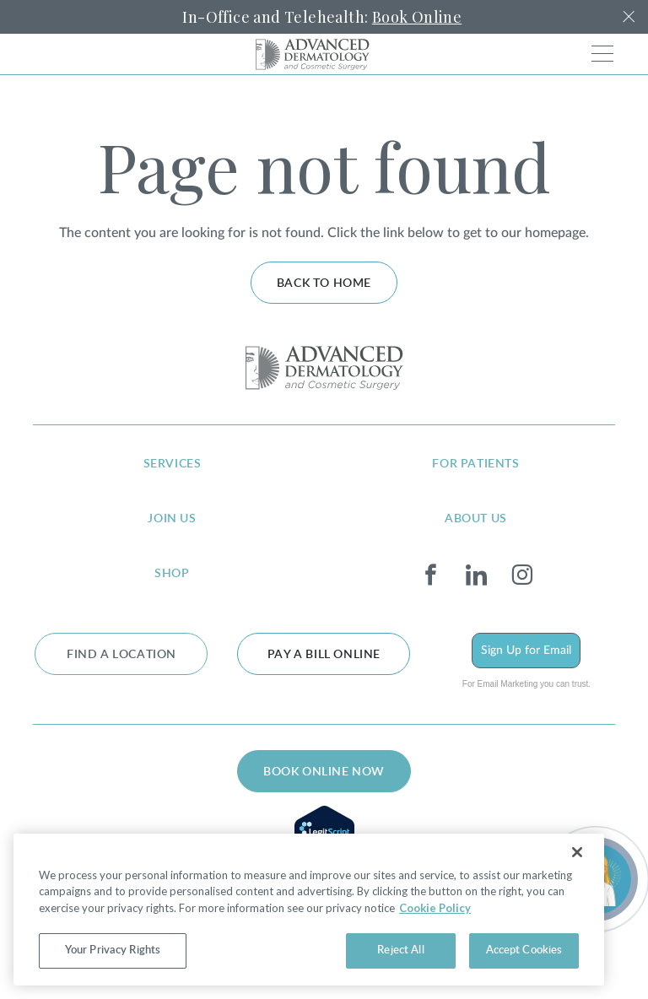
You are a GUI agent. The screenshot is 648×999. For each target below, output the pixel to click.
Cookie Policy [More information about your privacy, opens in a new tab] (435, 908)
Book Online (417, 17)
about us (476, 519)
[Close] (577, 852)
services (172, 464)
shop (171, 574)
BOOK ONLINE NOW (324, 772)
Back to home (324, 283)
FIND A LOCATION (121, 655)
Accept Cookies (524, 950)
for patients (475, 464)
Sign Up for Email (526, 650)
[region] (309, 910)
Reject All (400, 950)
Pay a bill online (324, 655)
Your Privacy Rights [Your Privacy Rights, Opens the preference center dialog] (112, 950)
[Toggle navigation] (602, 53)
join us (172, 519)
